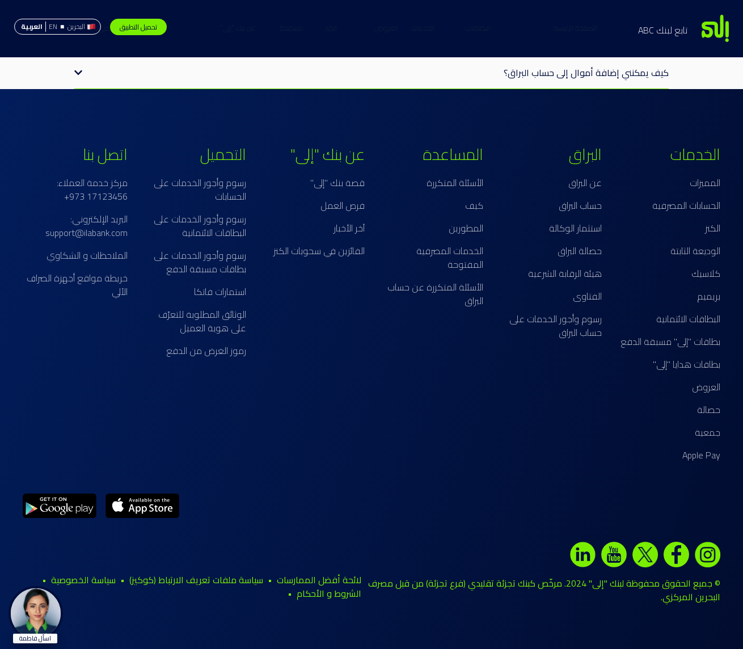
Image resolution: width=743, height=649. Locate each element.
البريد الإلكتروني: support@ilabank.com (86, 225)
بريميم (708, 296)
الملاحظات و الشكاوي (87, 255)
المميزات (705, 182)
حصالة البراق (580, 251)
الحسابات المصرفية (686, 205)
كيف (474, 205)
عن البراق (585, 182)
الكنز (381, 28)
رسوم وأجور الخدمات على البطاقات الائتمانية (200, 225)
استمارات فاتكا (220, 291)
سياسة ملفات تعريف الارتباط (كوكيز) (196, 579)
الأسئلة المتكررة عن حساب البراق (435, 293)
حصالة (708, 409)
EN (53, 26)
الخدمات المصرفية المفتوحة (449, 257)
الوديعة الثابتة (695, 251)
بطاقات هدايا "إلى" (686, 364)
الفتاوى (587, 296)
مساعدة (240, 28)
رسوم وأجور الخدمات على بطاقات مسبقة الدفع (200, 262)
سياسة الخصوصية (83, 579)
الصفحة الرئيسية (524, 28)
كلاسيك (705, 273)
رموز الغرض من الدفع (206, 350)
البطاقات (427, 28)
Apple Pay (701, 455)
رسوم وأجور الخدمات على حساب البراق (555, 325)
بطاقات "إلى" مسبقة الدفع (670, 341)
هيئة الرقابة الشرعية (565, 273)
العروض (336, 28)
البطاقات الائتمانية (688, 319)
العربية (32, 26)
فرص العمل (342, 205)
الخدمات (473, 28)
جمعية (707, 432)
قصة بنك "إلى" (337, 182)
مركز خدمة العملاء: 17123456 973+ (92, 189)
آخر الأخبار (349, 228)
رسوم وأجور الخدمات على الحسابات (200, 189)
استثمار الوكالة (575, 228)
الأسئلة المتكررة (455, 182)
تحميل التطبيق (138, 26)
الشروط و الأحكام (329, 593)
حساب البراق (580, 205)
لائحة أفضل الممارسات (319, 579)
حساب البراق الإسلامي (179, 28)
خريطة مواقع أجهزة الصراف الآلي (77, 284)
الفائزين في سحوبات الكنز (319, 251)
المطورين (466, 228)
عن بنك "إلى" (288, 28)
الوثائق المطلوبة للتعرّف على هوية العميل (202, 321)
